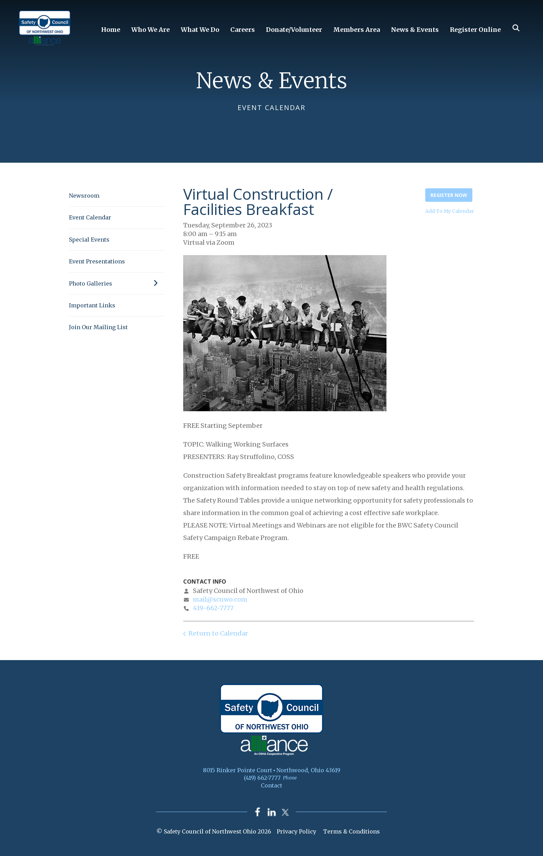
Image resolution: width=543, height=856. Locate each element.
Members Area (356, 30)
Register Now (448, 195)
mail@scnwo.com (220, 599)
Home (110, 30)
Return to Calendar (218, 633)
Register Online (475, 30)
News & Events (415, 30)
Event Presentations (97, 261)
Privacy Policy (296, 831)
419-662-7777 (213, 608)
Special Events (89, 239)
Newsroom (84, 195)
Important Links (92, 305)
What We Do (200, 30)
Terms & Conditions (351, 831)
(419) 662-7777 (262, 777)
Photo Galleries (116, 283)
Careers (242, 30)
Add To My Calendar (449, 211)
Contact (271, 785)
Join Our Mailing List (98, 327)
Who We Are (150, 30)
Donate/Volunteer (294, 30)
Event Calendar (90, 217)
